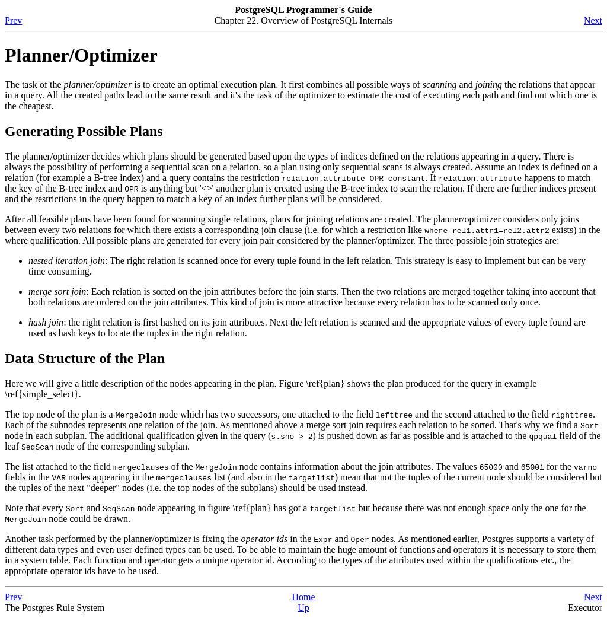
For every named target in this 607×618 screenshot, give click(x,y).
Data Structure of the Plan (85, 358)
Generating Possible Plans (84, 131)
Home (303, 597)
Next (593, 20)
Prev (13, 20)
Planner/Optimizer (81, 55)
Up (303, 608)
